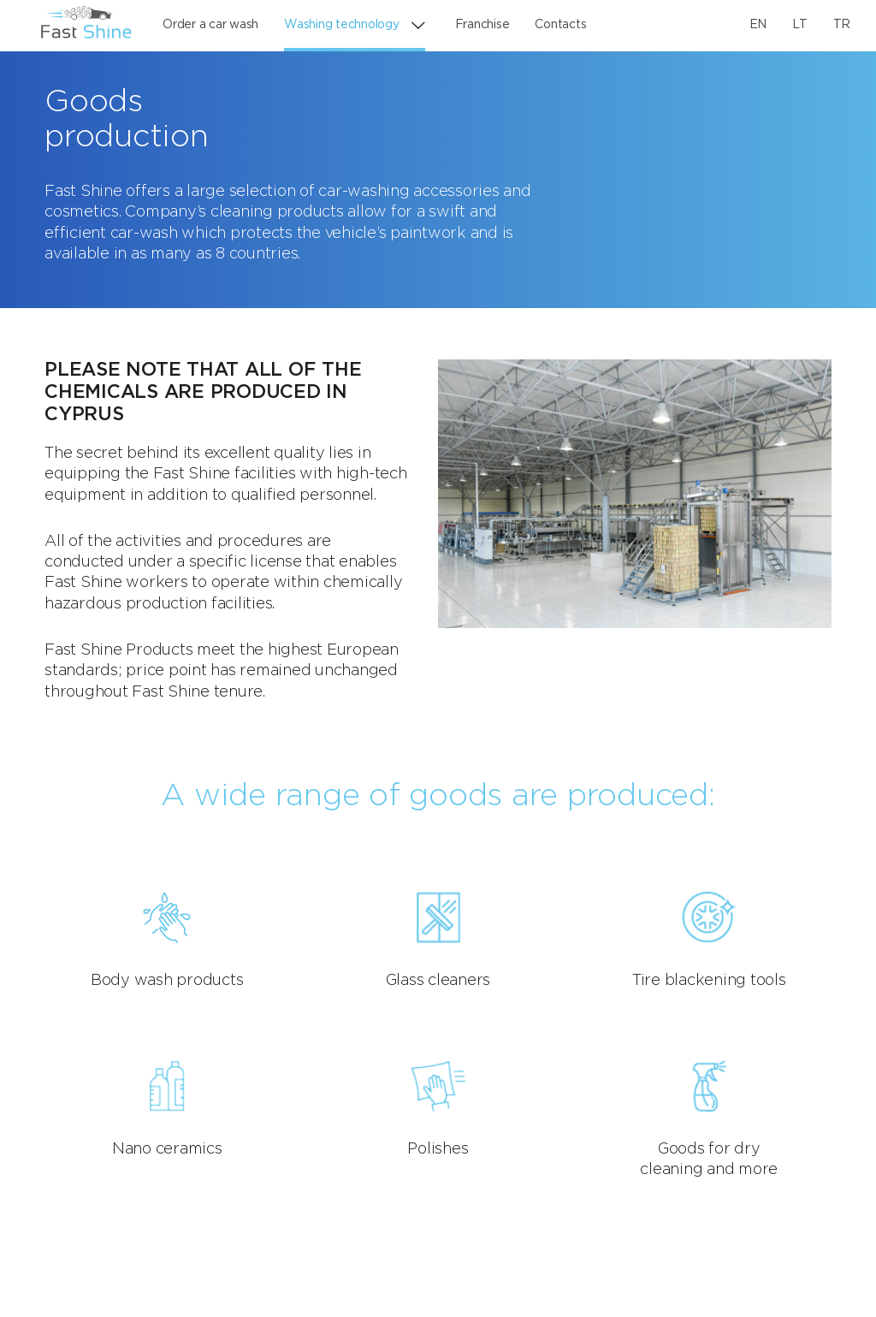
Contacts (560, 25)
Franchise (482, 25)
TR (842, 25)
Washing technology (342, 25)
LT (800, 25)
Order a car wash (210, 25)
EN (758, 25)
